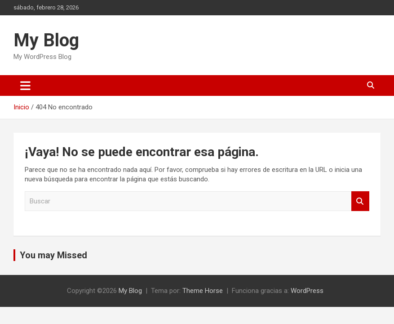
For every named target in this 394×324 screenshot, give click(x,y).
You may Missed (53, 255)
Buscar (360, 201)
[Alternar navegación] (25, 85)
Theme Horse (202, 291)
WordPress (307, 291)
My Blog (46, 40)
